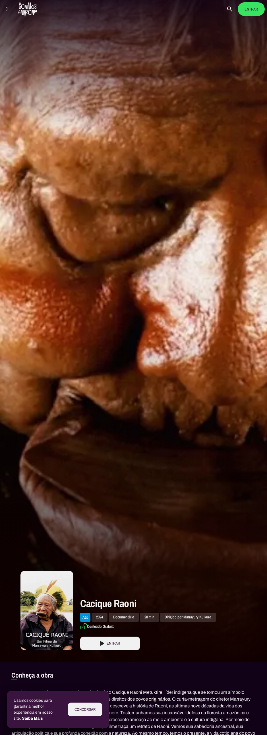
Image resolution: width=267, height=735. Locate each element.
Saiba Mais (32, 718)
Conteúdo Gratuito (101, 626)
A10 (85, 617)
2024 (99, 617)
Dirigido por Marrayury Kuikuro (188, 617)
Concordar (85, 709)
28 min (149, 617)
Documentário (123, 617)
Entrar (251, 9)
